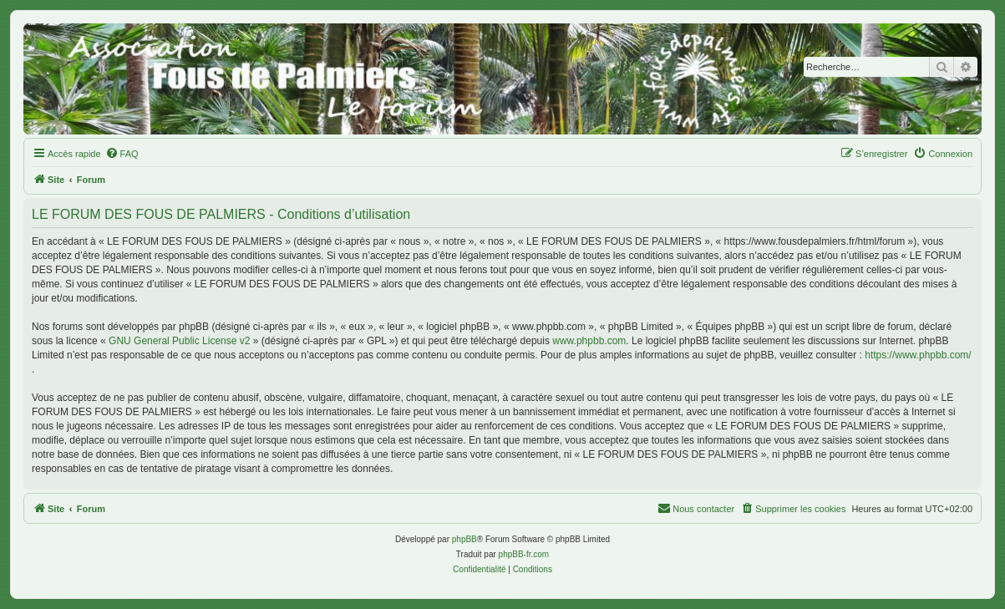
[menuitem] (122, 154)
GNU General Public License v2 (179, 341)
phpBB (464, 539)
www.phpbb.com (589, 341)
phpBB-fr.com (524, 554)
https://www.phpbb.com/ (918, 355)
